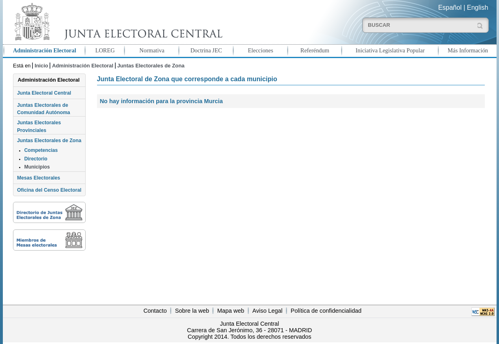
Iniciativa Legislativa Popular (390, 50)
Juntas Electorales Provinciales (39, 126)
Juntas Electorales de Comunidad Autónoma (43, 108)
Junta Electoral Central (44, 93)
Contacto (155, 310)
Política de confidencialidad (326, 310)
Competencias (41, 150)
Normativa (151, 50)
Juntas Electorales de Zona (151, 66)
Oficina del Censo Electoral (49, 190)
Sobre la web (192, 310)
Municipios (37, 167)
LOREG (105, 50)
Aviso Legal (268, 310)
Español (450, 7)
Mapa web (230, 310)
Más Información (468, 50)
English (477, 7)
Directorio (36, 159)
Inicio (41, 66)
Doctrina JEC (206, 50)
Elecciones (260, 50)
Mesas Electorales (38, 178)
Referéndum (314, 50)
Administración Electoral (44, 50)
